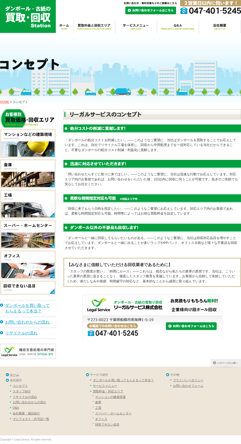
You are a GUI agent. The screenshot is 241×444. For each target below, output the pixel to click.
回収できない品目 (107, 424)
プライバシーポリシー (188, 380)
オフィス (101, 419)
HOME (4, 102)
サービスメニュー (105, 386)
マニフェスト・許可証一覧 (31, 419)
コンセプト (20, 386)
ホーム (14, 374)
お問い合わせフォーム (188, 386)
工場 (98, 408)
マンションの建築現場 (110, 397)
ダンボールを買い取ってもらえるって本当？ (27, 308)
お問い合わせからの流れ (27, 322)
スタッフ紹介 (22, 391)
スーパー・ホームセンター (113, 413)
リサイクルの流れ (21, 333)
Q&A (16, 408)
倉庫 (98, 402)
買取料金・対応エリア (108, 391)
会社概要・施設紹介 (26, 413)
